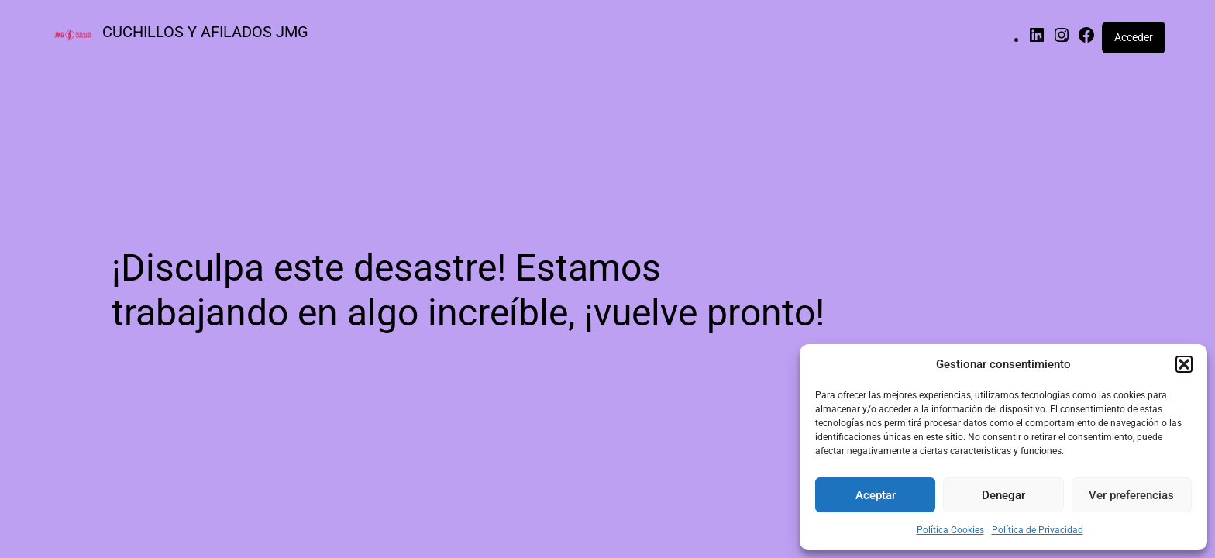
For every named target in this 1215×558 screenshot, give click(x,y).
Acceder (1133, 37)
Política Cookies (950, 530)
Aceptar (875, 495)
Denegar (1003, 495)
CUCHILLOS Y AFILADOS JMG (205, 31)
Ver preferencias (1131, 495)
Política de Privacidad (1037, 530)
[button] (1184, 364)
